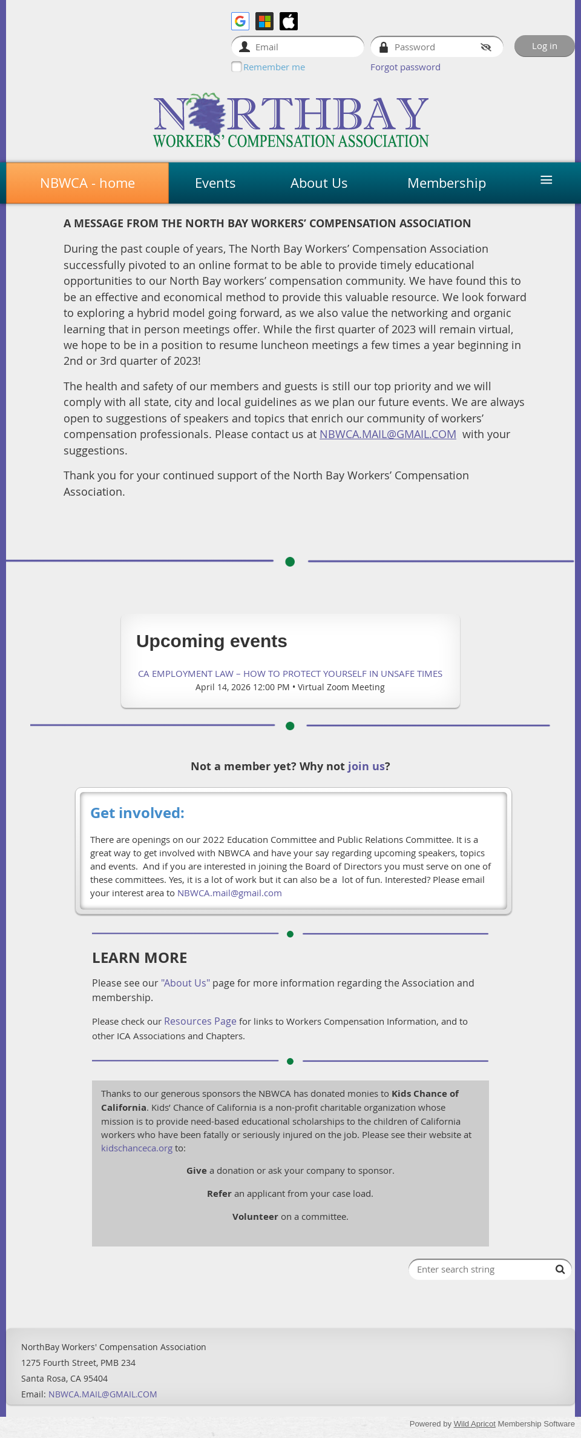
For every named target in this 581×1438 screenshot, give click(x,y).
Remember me (274, 67)
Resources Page (200, 1021)
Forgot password (405, 67)
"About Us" (185, 983)
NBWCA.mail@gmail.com (229, 893)
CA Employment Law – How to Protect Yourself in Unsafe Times (290, 673)
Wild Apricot (475, 1423)
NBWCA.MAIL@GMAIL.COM (102, 1394)
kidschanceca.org (136, 1148)
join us (366, 766)
